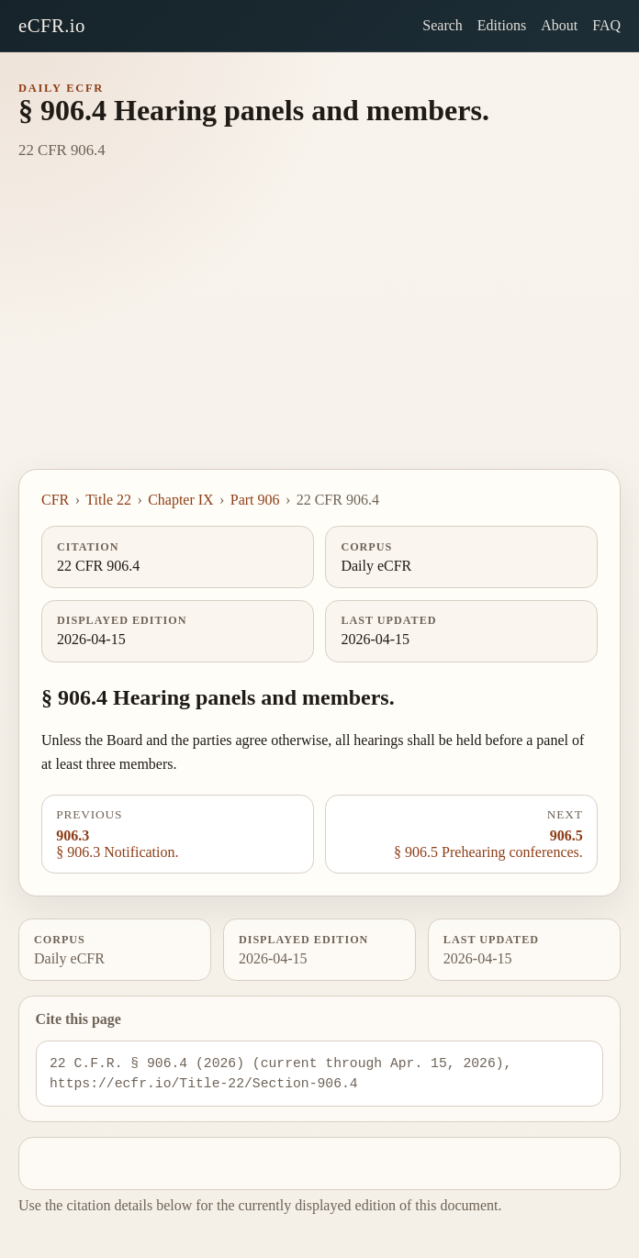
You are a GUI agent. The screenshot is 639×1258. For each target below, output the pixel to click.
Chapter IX (181, 499)
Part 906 (255, 499)
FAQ (606, 25)
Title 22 (108, 499)
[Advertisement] (319, 331)
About (559, 25)
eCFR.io (51, 25)
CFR (55, 499)
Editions (501, 25)
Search (442, 25)
